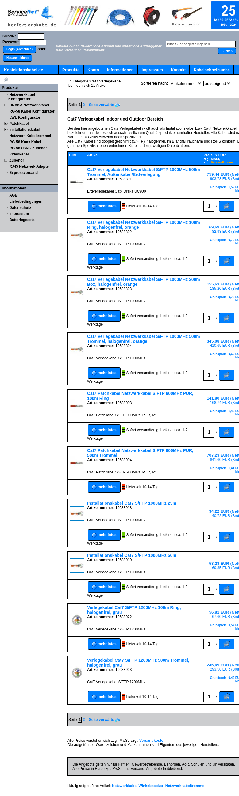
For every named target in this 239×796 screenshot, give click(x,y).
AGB (13, 195)
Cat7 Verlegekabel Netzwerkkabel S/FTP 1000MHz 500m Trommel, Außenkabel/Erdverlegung (143, 172)
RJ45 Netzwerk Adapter (29, 166)
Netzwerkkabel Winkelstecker (137, 786)
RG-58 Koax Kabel (25, 142)
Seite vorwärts (104, 105)
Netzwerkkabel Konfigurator (21, 97)
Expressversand (23, 172)
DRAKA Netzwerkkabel (29, 105)
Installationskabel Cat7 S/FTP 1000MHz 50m (131, 555)
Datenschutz (20, 207)
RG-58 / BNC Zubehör (28, 148)
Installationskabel (24, 130)
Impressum (152, 69)
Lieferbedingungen (25, 201)
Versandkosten (222, 162)
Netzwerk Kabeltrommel (30, 136)
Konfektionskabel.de (23, 69)
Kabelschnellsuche (212, 69)
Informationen (120, 69)
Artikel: (24, 79)
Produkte (70, 69)
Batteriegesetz (21, 220)
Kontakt (178, 69)
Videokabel (19, 154)
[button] (19, 49)
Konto (93, 69)
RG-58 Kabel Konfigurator (31, 111)
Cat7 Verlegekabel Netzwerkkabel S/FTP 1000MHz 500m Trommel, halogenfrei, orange (143, 339)
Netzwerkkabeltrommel (185, 786)
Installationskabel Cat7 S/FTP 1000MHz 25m (131, 503)
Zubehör (16, 160)
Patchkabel (19, 123)
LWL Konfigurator (24, 117)
